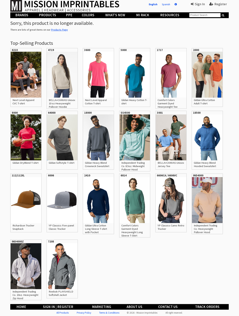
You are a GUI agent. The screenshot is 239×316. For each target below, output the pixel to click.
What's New (115, 15)
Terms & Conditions (109, 312)
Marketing (101, 307)
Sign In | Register (58, 307)
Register (218, 4)
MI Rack (142, 15)
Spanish (166, 4)
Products (47, 15)
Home (21, 307)
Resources (169, 15)
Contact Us (168, 307)
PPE (69, 15)
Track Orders (207, 307)
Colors (88, 15)
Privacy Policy (84, 312)
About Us (134, 307)
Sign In (198, 4)
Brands (21, 15)
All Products (62, 312)
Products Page (59, 29)
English (153, 4)
